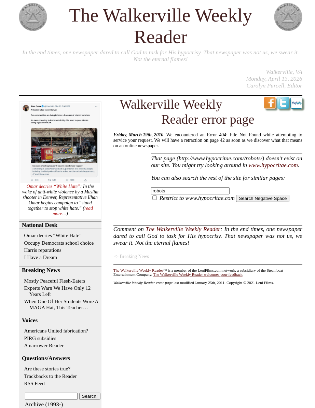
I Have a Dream (40, 257)
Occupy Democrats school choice (59, 243)
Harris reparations (42, 250)
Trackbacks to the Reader (50, 376)
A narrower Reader (44, 345)
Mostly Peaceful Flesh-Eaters (54, 281)
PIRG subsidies (40, 338)
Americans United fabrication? (56, 331)
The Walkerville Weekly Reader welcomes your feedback (198, 274)
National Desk (39, 225)
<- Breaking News (131, 256)
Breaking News (41, 270)
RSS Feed (34, 383)
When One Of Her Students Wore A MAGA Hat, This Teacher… (61, 304)
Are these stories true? (47, 368)
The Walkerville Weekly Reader (183, 229)
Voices (30, 320)
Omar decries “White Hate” (53, 186)
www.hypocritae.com (273, 165)
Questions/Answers (46, 358)
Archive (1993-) (44, 404)
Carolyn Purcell (265, 85)
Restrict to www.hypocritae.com (197, 198)
